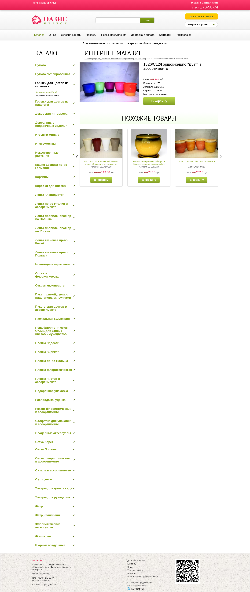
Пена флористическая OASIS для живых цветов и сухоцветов (52, 331)
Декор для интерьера (51, 113)
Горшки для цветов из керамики (51, 84)
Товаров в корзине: (198, 24)
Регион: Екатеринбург (44, 2)
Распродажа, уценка (50, 399)
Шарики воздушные (50, 545)
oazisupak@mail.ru (47, 584)
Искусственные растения (47, 154)
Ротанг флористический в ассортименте (53, 410)
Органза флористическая (47, 275)
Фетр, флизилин (47, 515)
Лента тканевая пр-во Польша (51, 254)
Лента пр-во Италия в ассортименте (51, 205)
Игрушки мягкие (47, 134)
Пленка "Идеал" (47, 343)
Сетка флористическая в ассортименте (52, 460)
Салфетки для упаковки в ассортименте (53, 422)
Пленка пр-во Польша (51, 361)
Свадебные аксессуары (53, 433)
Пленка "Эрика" (47, 352)
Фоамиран (43, 536)
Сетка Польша (46, 449)
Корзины (41, 177)
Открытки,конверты (50, 285)
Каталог (39, 34)
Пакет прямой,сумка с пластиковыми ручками (53, 296)
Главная (88, 59)
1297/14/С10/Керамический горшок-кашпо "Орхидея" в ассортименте (101, 162)
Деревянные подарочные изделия (51, 124)
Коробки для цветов (50, 185)
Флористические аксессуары (47, 525)
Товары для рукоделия (52, 497)
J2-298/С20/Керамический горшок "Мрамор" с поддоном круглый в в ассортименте (149, 164)
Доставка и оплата (142, 34)
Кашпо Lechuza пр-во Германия (51, 166)
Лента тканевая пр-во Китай (51, 241)
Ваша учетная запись (201, 16)
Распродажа (183, 34)
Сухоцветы (43, 479)
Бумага (40, 65)
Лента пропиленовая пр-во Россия (53, 229)
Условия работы (71, 34)
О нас (52, 34)
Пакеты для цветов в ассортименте (51, 308)
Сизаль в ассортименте (53, 470)
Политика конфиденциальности (142, 576)
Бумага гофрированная (52, 74)
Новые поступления (113, 34)
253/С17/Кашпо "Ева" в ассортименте (197, 161)
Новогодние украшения (52, 264)
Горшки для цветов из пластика (51, 103)
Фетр (39, 506)
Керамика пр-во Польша (47, 95)
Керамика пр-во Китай (46, 92)
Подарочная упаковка (51, 391)
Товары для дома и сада (53, 488)
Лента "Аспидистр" (49, 194)
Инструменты (45, 143)
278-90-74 (209, 7)
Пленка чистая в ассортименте (47, 380)
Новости (91, 34)
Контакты (165, 34)
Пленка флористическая (53, 369)
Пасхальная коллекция (52, 318)
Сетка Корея (44, 442)
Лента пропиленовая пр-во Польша (53, 217)
